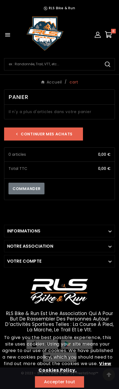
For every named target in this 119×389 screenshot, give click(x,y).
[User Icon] (98, 35)
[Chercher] (52, 64)
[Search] (107, 64)
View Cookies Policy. (74, 366)
